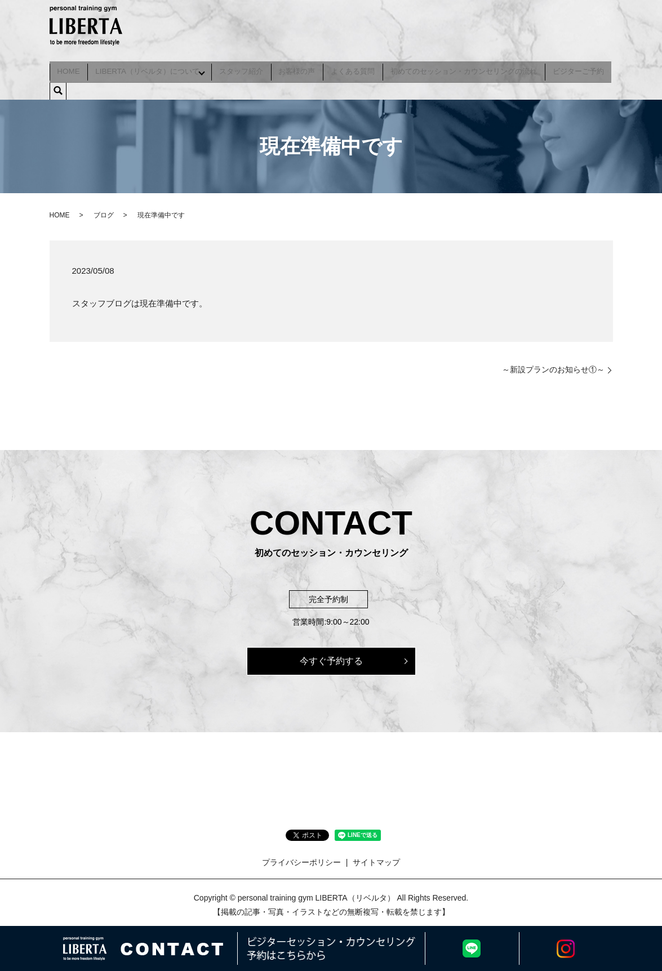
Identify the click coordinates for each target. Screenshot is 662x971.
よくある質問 (354, 69)
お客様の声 (297, 69)
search (58, 86)
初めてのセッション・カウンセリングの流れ (464, 69)
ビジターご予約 (579, 69)
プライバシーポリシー (301, 857)
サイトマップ (376, 857)
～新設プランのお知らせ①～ (553, 364)
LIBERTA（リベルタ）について (146, 69)
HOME (68, 69)
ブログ (104, 210)
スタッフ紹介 (242, 69)
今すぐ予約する (331, 656)
